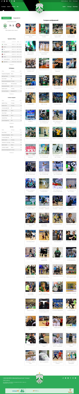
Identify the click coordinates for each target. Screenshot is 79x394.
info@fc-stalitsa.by (64, 1)
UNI (17, 6)
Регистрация (75, 1)
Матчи (8, 6)
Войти (70, 1)
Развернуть (11, 64)
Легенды (69, 6)
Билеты (13, 6)
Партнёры (75, 6)
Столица (3, 6)
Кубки (64, 6)
